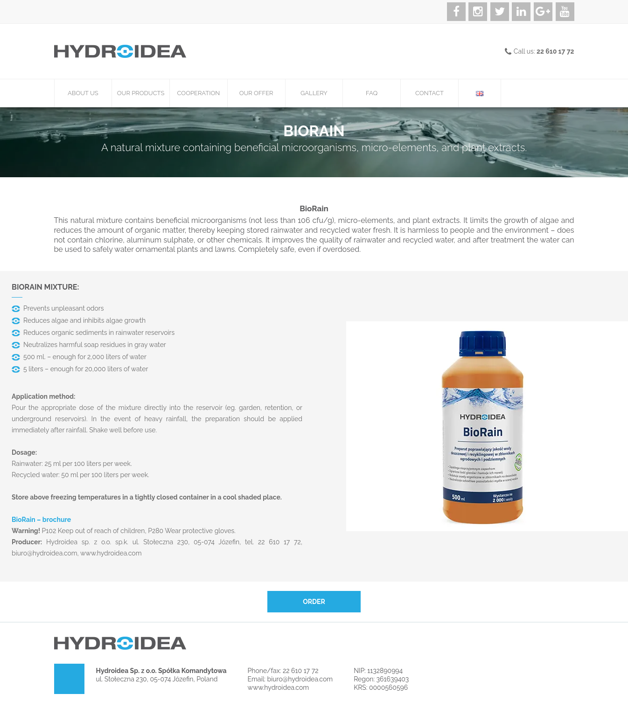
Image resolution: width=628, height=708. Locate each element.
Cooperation (198, 93)
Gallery (314, 93)
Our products (141, 93)
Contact (429, 93)
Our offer (256, 93)
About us (83, 93)
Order (314, 601)
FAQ (371, 93)
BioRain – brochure (41, 519)
